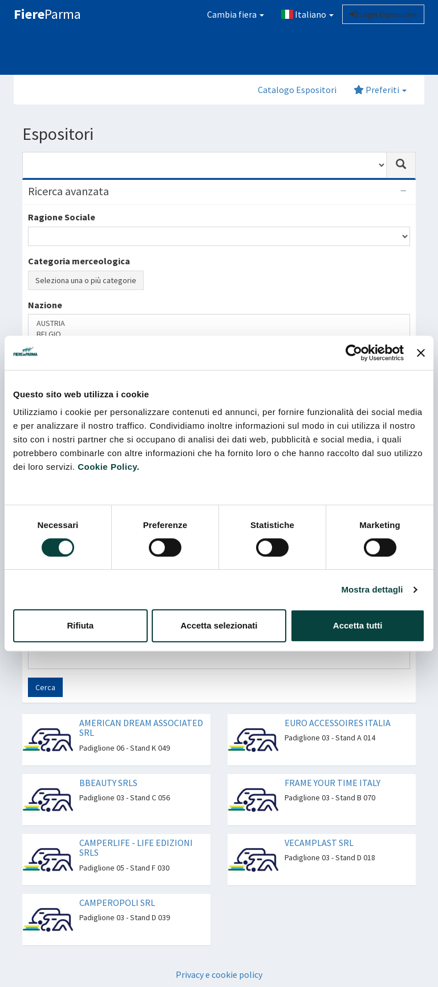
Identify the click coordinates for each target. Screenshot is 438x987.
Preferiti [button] (380, 89)
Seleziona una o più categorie (85, 280)
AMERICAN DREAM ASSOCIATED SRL (141, 728)
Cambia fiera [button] (235, 14)
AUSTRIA (219, 323)
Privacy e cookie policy (219, 974)
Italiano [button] (307, 14)
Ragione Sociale (61, 217)
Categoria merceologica (79, 261)
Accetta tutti (358, 625)
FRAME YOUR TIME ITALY (332, 782)
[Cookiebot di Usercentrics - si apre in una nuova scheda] (354, 352)
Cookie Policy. (108, 467)
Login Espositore (383, 14)
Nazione (45, 305)
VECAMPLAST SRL (319, 842)
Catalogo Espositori (297, 89)
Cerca (45, 687)
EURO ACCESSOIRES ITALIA (338, 722)
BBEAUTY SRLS (108, 782)
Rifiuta (80, 625)
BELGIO (219, 334)
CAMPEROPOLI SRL (117, 902)
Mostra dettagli (372, 589)
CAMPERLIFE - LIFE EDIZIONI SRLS (136, 848)
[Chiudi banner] (421, 353)
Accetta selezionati (218, 625)
